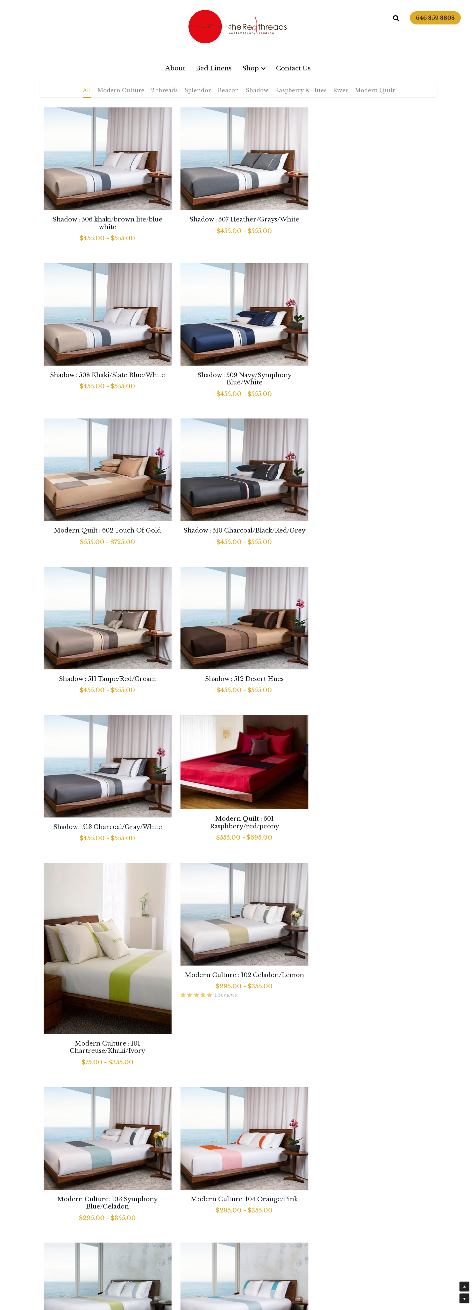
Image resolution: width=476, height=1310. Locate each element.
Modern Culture (121, 90)
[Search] (396, 18)
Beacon (228, 90)
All (87, 90)
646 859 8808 (435, 18)
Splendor (197, 90)
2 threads (164, 90)
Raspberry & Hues (301, 90)
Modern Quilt (375, 90)
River (340, 90)
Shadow (257, 90)
